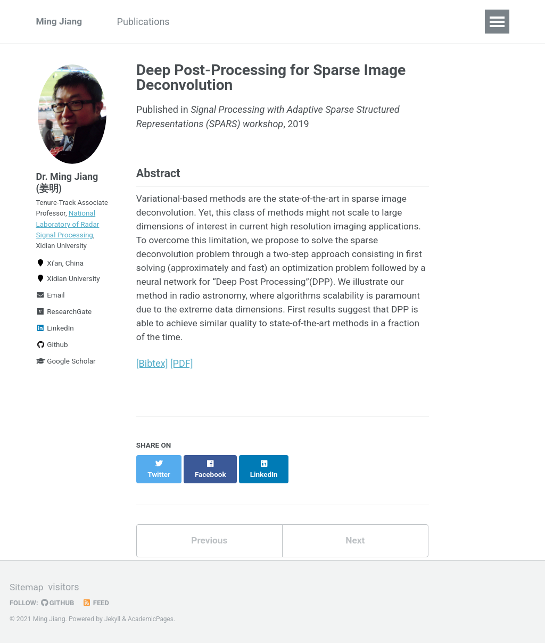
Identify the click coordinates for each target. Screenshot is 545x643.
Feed (98, 602)
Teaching (255, 21)
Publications (148, 21)
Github (52, 360)
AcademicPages (152, 619)
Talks (205, 21)
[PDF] (181, 372)
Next (355, 539)
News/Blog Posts (331, 21)
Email (50, 310)
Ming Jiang (60, 21)
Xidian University (68, 294)
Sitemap (27, 587)
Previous (209, 539)
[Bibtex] (152, 372)
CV (393, 21)
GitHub (59, 602)
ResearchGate (64, 327)
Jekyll (112, 619)
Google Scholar (66, 376)
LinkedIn (55, 343)
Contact (435, 21)
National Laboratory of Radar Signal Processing (72, 235)
